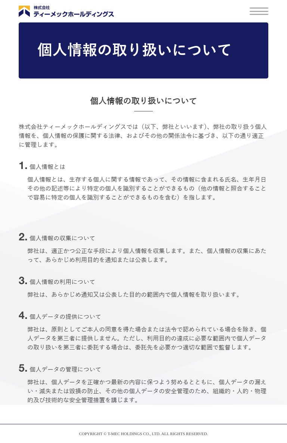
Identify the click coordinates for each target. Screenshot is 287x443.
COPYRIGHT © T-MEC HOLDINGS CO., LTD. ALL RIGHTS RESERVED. (143, 433)
